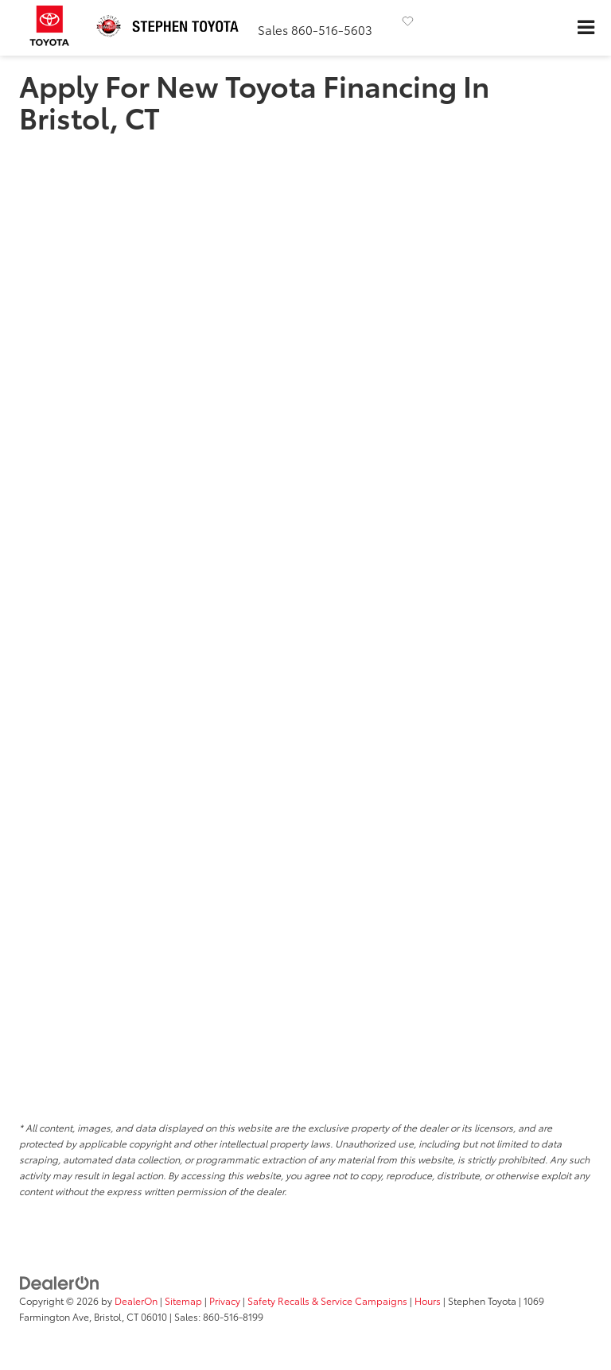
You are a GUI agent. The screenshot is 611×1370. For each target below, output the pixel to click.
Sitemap (183, 1300)
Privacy (224, 1300)
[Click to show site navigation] (585, 28)
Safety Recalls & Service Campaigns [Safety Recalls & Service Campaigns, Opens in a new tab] (327, 1300)
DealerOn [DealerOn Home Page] (136, 1300)
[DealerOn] (59, 1281)
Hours (427, 1300)
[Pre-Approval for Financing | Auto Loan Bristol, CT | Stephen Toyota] (305, 616)
